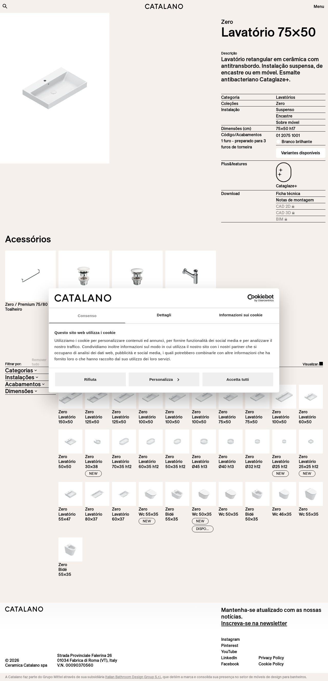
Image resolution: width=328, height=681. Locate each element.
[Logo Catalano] (24, 609)
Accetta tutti (238, 379)
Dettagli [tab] (164, 315)
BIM (289, 219)
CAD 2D (289, 206)
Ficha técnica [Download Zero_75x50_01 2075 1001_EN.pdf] (288, 193)
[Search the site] (5, 6)
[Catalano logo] (164, 6)
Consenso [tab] (87, 316)
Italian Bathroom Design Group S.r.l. (133, 677)
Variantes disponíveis (300, 152)
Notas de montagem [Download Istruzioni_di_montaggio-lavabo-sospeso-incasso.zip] (295, 199)
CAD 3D (289, 213)
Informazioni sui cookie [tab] (241, 315)
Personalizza (164, 379)
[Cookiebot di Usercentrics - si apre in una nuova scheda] (251, 298)
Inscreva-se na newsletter (254, 623)
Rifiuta (90, 379)
